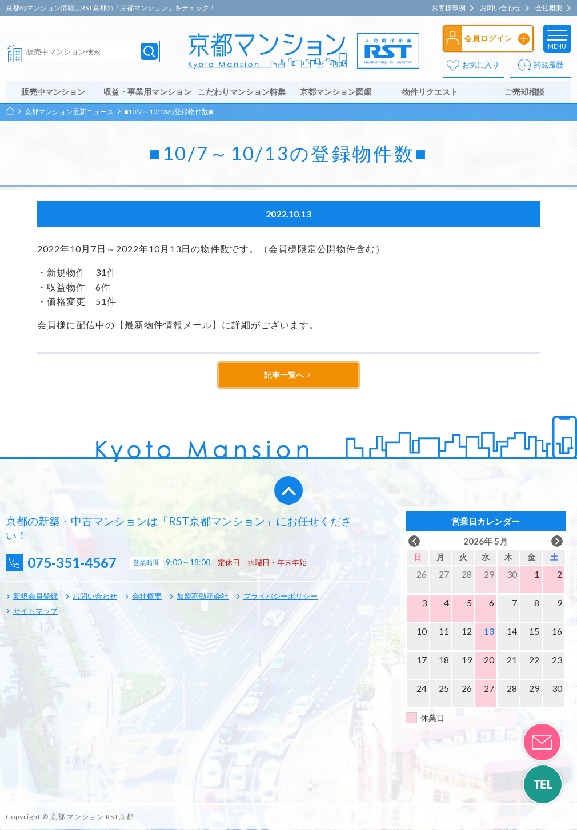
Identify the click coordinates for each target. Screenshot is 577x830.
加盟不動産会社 (203, 597)
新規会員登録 (35, 597)
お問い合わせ (500, 8)
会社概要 (549, 8)
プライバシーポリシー (280, 597)
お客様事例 (448, 8)
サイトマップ (35, 611)
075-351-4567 (74, 564)
